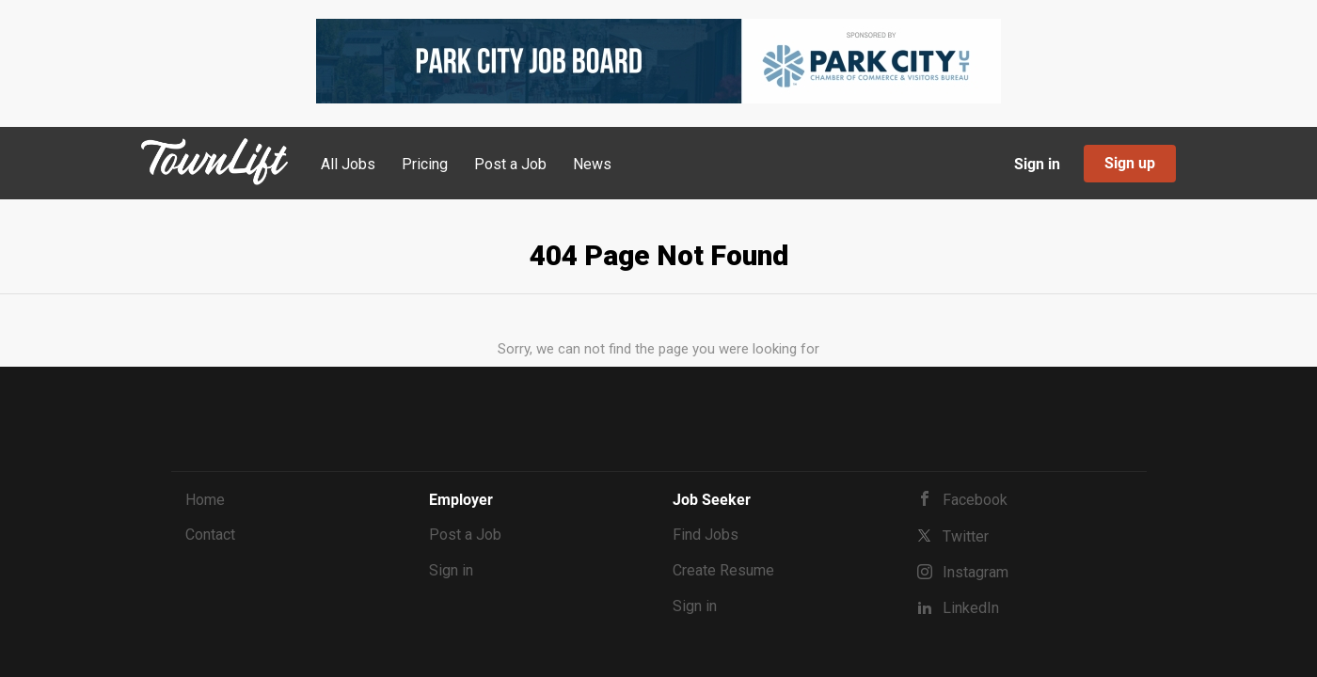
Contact (210, 534)
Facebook (975, 500)
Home (205, 500)
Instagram (975, 572)
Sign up (1129, 163)
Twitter (966, 536)
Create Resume (723, 570)
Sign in (1037, 164)
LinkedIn (971, 608)
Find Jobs (705, 534)
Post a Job (465, 534)
